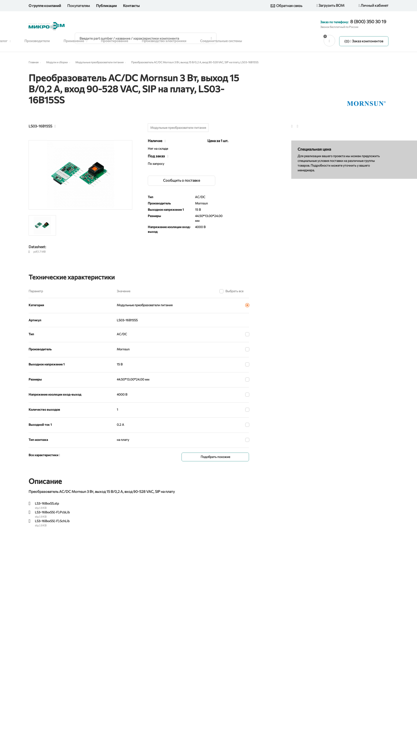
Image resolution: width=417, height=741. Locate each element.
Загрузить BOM (330, 5)
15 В (120, 365)
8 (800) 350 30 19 (368, 21)
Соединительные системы (228, 41)
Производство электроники (171, 41)
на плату (123, 440)
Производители (44, 41)
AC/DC (122, 335)
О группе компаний (45, 5)
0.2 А (120, 425)
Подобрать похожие (215, 457)
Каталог (10, 41)
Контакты (131, 5)
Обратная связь (286, 5)
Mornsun (123, 350)
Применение (82, 41)
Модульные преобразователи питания (178, 128)
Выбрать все (234, 292)
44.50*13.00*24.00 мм (133, 380)
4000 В (122, 395)
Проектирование (121, 41)
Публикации (106, 5)
